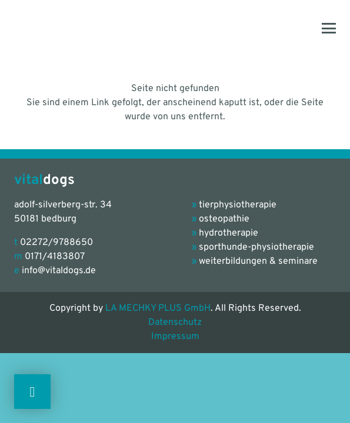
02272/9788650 (56, 243)
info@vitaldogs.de (59, 271)
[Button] (32, 391)
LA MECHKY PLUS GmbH (158, 308)
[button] (329, 28)
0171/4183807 (55, 257)
